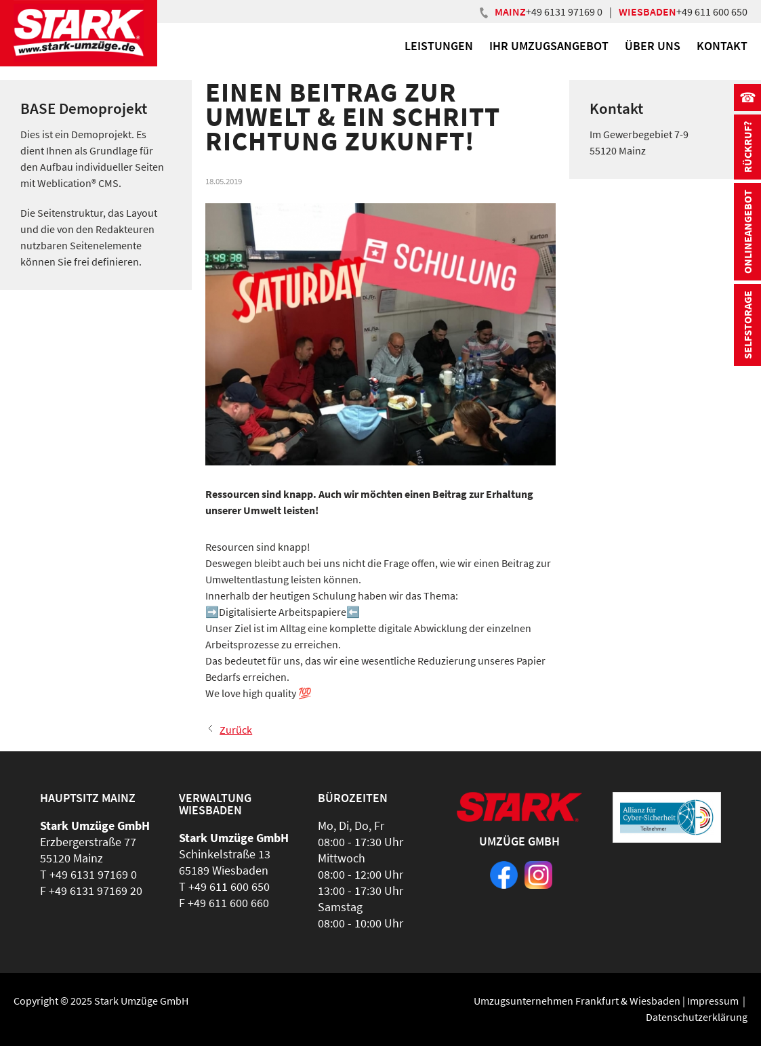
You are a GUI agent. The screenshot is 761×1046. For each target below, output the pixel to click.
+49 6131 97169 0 (564, 11)
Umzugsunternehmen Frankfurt (546, 1000)
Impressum (713, 1000)
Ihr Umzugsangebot (549, 46)
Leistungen (439, 46)
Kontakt (722, 46)
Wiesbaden (655, 1000)
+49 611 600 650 (711, 11)
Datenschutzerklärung (696, 1017)
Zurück (236, 729)
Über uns (652, 46)
